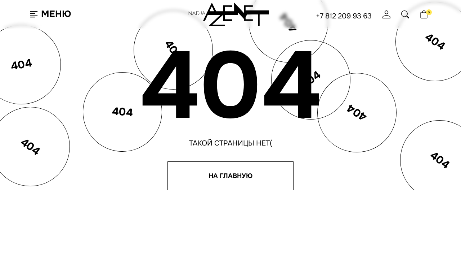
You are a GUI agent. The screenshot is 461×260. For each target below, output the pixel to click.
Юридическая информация (316, 216)
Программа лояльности (247, 159)
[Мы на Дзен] (361, 249)
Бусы (102, 169)
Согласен (41, 236)
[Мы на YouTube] (342, 249)
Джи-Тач (250, 251)
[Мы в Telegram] (305, 249)
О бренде (168, 159)
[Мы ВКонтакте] (287, 249)
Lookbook (169, 169)
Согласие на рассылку (310, 195)
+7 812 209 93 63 (344, 16)
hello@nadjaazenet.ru (311, 151)
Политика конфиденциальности (323, 184)
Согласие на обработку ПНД (316, 205)
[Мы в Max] (324, 249)
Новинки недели (116, 159)
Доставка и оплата (241, 169)
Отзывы (228, 180)
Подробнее (90, 236)
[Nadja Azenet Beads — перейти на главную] (229, 13)
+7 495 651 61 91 (299, 172)
